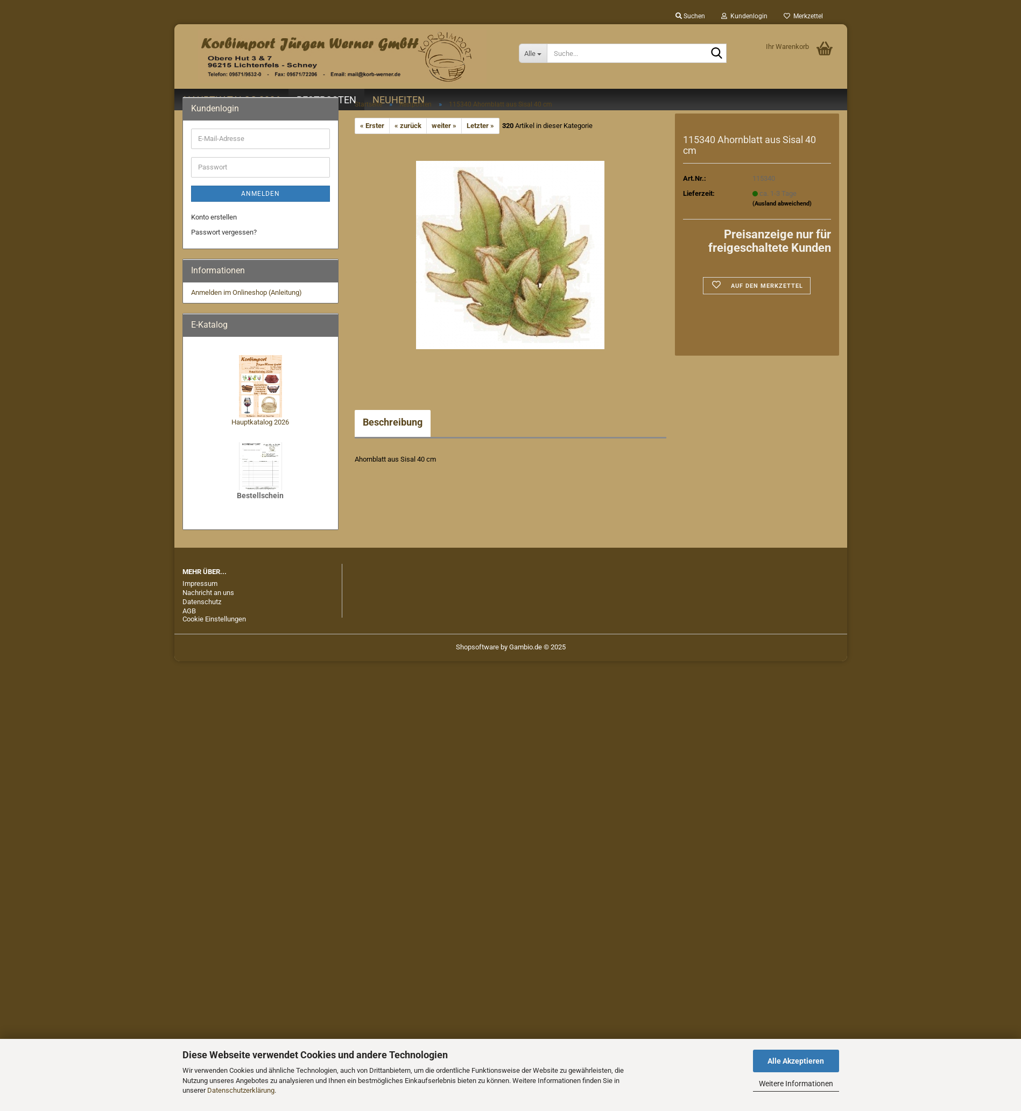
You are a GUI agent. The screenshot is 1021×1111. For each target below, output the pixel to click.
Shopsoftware (477, 647)
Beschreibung (393, 422)
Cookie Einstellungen (214, 618)
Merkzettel (803, 16)
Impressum (199, 583)
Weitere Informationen (796, 1083)
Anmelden (260, 193)
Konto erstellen (214, 217)
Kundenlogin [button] (744, 16)
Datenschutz (201, 601)
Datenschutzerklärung (240, 1090)
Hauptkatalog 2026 (260, 422)
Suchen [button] (690, 16)
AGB (189, 610)
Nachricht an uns (208, 592)
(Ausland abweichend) (782, 203)
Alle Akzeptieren (795, 1061)
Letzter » (480, 126)
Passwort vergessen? (224, 232)
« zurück (408, 126)
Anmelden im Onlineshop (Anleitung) (246, 292)
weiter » (444, 126)
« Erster (372, 126)
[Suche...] (533, 53)
